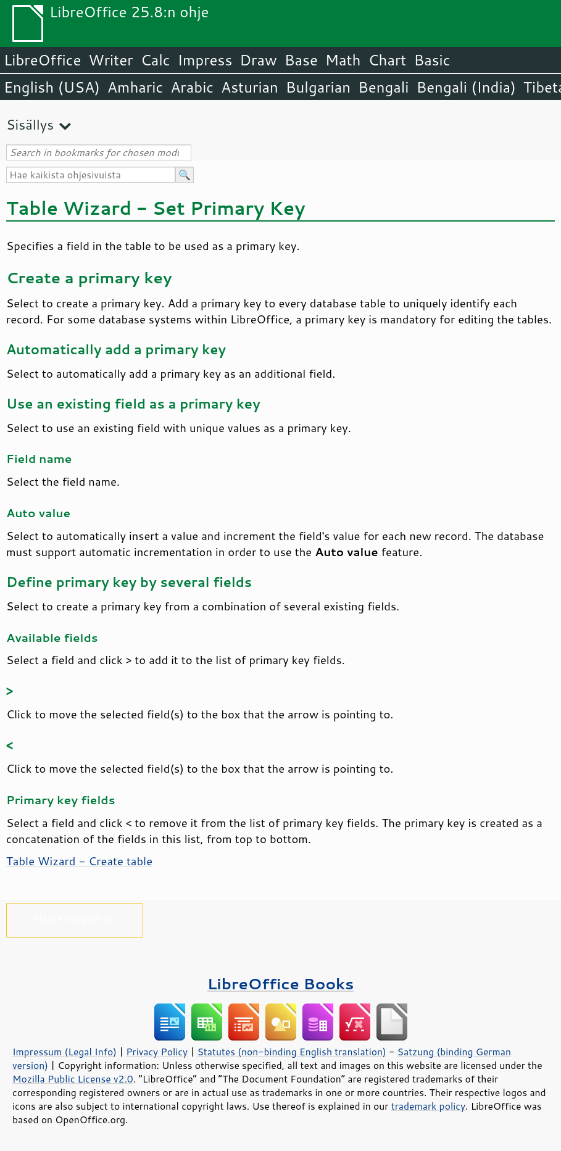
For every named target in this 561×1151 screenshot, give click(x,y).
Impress (205, 59)
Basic (431, 59)
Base (301, 59)
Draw (257, 59)
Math (343, 59)
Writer (110, 59)
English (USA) (52, 87)
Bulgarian (318, 87)
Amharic (135, 87)
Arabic (192, 87)
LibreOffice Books (280, 983)
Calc (155, 59)
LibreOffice (42, 59)
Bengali (383, 87)
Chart (387, 59)
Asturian (249, 87)
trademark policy (428, 1106)
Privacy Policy (157, 1051)
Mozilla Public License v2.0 (72, 1079)
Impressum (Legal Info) (64, 1051)
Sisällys (30, 124)
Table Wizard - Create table (79, 861)
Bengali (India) (466, 87)
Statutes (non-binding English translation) (291, 1051)
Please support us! (75, 918)
